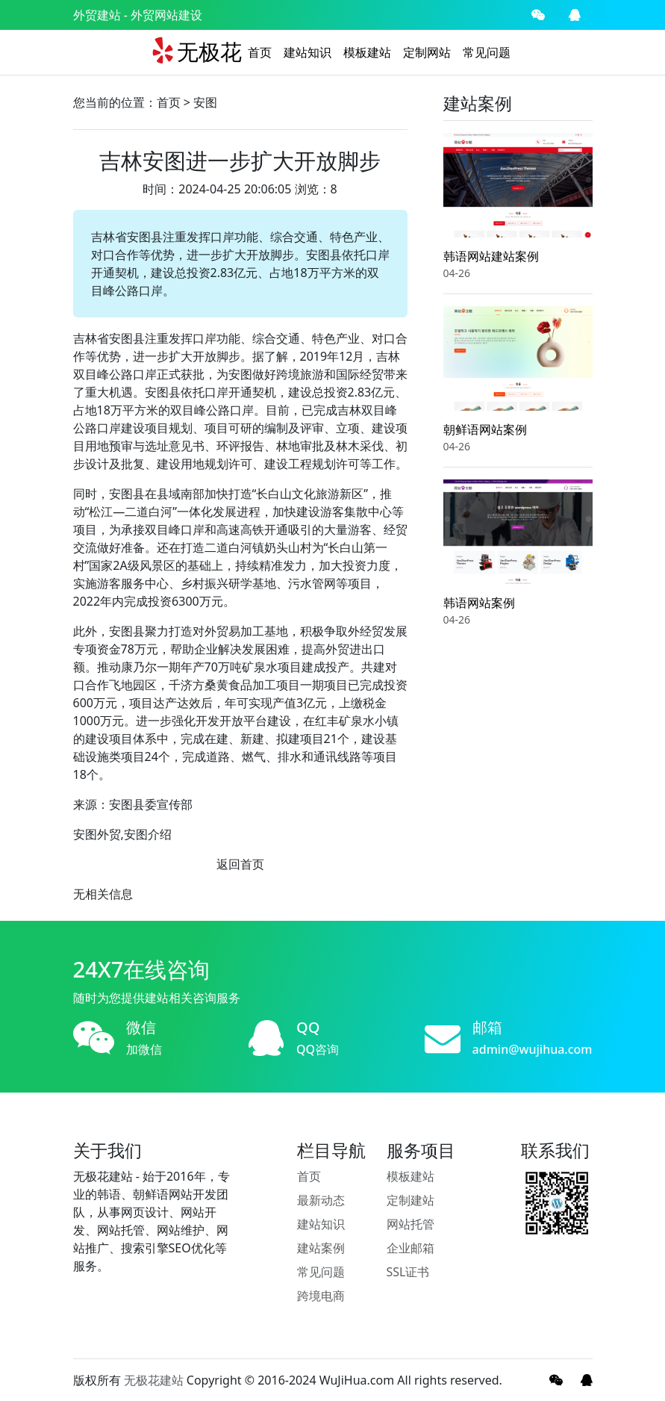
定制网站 (427, 52)
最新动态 (321, 1200)
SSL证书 (408, 1272)
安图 (205, 102)
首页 (260, 52)
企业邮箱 (410, 1248)
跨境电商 (321, 1295)
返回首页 (240, 864)
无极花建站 (154, 1380)
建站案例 (321, 1248)
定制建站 (410, 1200)
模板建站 (367, 52)
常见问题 (487, 52)
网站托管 (410, 1224)
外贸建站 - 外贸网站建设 (137, 15)
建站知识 (307, 52)
